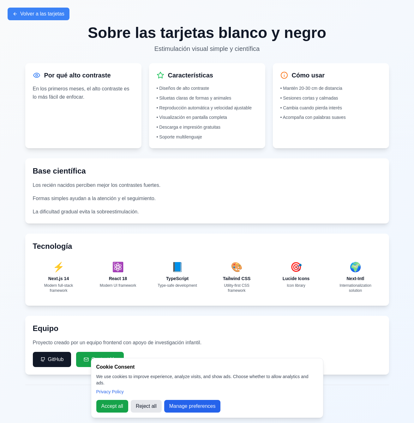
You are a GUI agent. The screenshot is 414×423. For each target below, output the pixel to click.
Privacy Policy (110, 391)
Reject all (146, 406)
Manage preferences (192, 406)
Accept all (112, 406)
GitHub (52, 359)
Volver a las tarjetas (38, 13)
